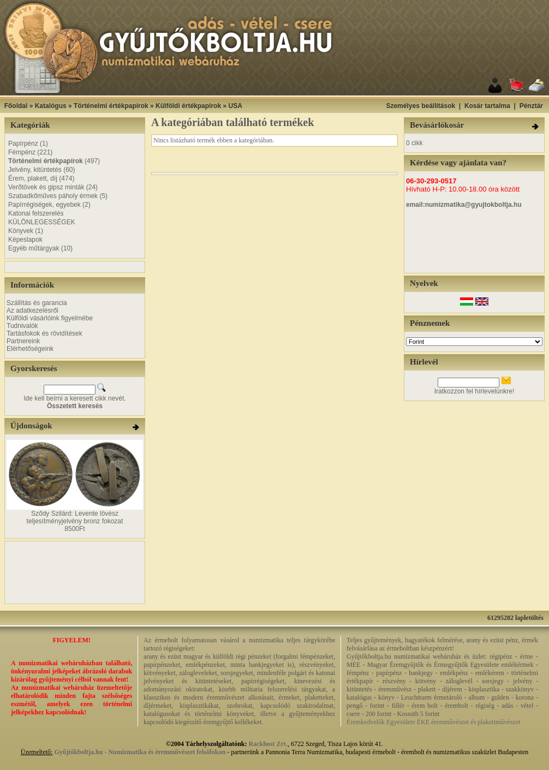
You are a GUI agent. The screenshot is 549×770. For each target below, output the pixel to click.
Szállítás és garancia (37, 303)
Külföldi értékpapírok (188, 106)
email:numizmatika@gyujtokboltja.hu (464, 204)
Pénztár (531, 106)
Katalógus (51, 106)
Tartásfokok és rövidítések (44, 333)
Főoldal (16, 106)
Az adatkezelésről (32, 310)
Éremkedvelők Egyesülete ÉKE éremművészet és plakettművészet (433, 722)
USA (235, 106)
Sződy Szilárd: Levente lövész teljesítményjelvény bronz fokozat (75, 517)
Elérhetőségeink (30, 349)
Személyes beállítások (420, 106)
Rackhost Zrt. (268, 744)
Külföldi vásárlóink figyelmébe (50, 318)
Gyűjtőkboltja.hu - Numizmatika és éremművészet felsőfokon (139, 752)
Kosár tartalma (487, 106)
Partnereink (23, 341)
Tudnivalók (22, 326)
